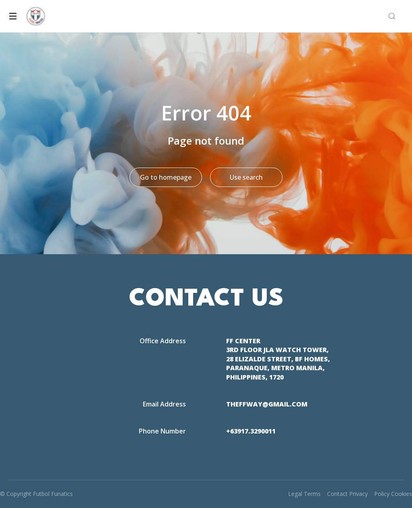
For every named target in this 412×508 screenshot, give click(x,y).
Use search (246, 177)
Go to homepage (166, 177)
